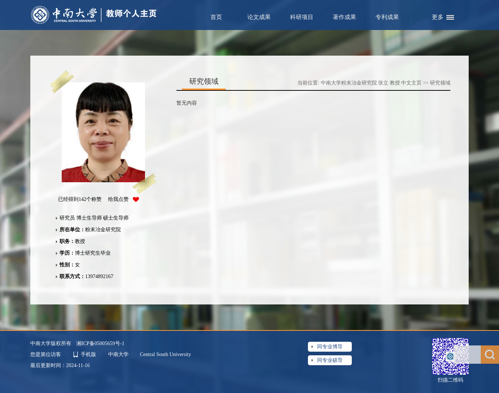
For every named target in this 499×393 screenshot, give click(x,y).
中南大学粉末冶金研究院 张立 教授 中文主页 (371, 83)
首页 (216, 17)
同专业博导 (330, 346)
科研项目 (301, 17)
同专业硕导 (330, 360)
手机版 (88, 354)
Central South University (165, 354)
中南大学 (119, 354)
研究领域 (440, 83)
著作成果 (344, 17)
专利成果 (387, 17)
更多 (437, 17)
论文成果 (259, 17)
